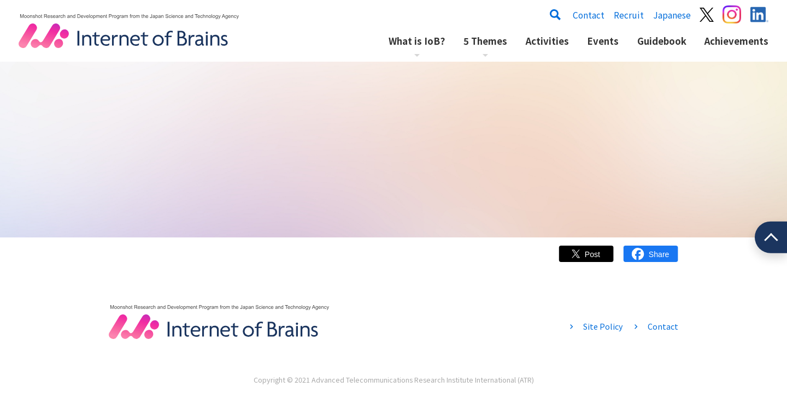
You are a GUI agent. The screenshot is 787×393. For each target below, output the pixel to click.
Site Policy (602, 326)
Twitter (586, 259)
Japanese (672, 15)
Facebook (650, 259)
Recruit (629, 15)
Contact (588, 15)
